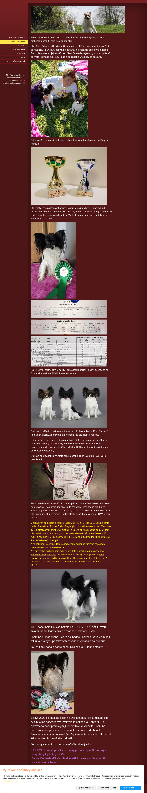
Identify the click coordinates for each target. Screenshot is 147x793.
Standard (20, 46)
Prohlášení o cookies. (11, 781)
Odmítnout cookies (108, 788)
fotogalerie (18, 50)
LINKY (22, 58)
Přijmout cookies (130, 788)
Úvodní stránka (17, 38)
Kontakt (21, 54)
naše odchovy (18, 42)
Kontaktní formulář (15, 61)
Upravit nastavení (85, 788)
